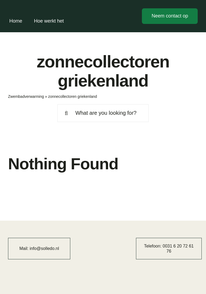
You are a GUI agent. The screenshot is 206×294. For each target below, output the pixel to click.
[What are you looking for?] (103, 113)
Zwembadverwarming (26, 96)
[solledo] (30, 7)
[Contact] (170, 16)
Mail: (24, 248)
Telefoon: (153, 246)
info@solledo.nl (44, 248)
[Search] (66, 113)
